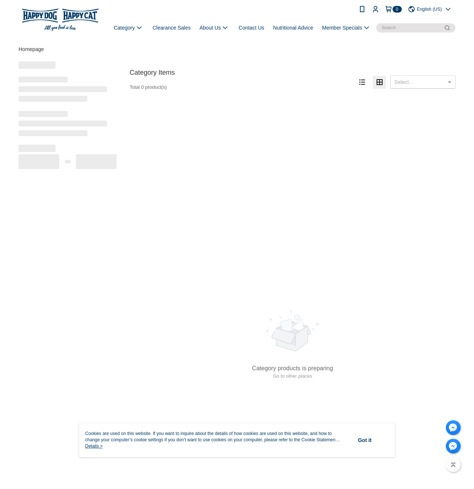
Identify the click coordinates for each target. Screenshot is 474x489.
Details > (94, 446)
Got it (365, 440)
